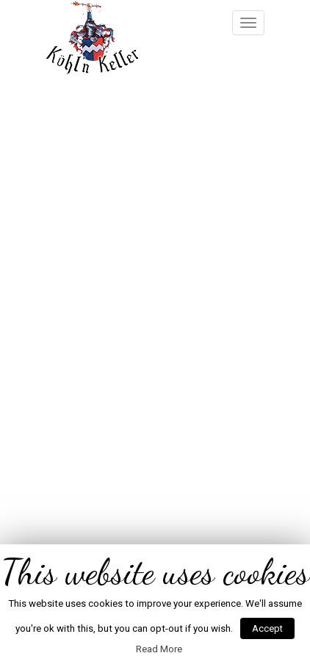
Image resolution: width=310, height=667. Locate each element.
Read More (159, 649)
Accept (267, 628)
